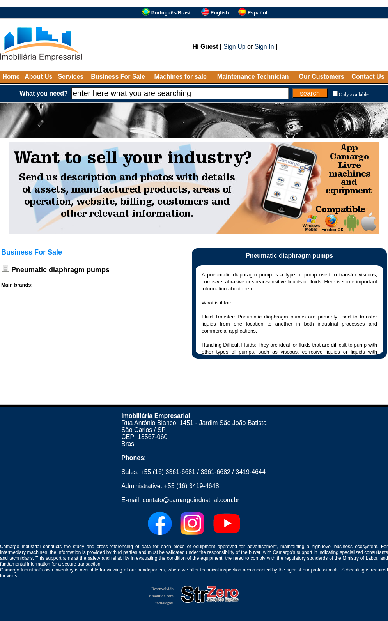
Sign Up (234, 46)
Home (10, 76)
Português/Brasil (171, 13)
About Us (38, 76)
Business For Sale (118, 76)
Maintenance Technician (253, 76)
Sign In (264, 46)
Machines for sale (180, 76)
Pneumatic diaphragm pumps (60, 270)
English (220, 13)
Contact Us (367, 76)
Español (258, 13)
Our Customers (321, 76)
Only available (354, 94)
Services (70, 76)
